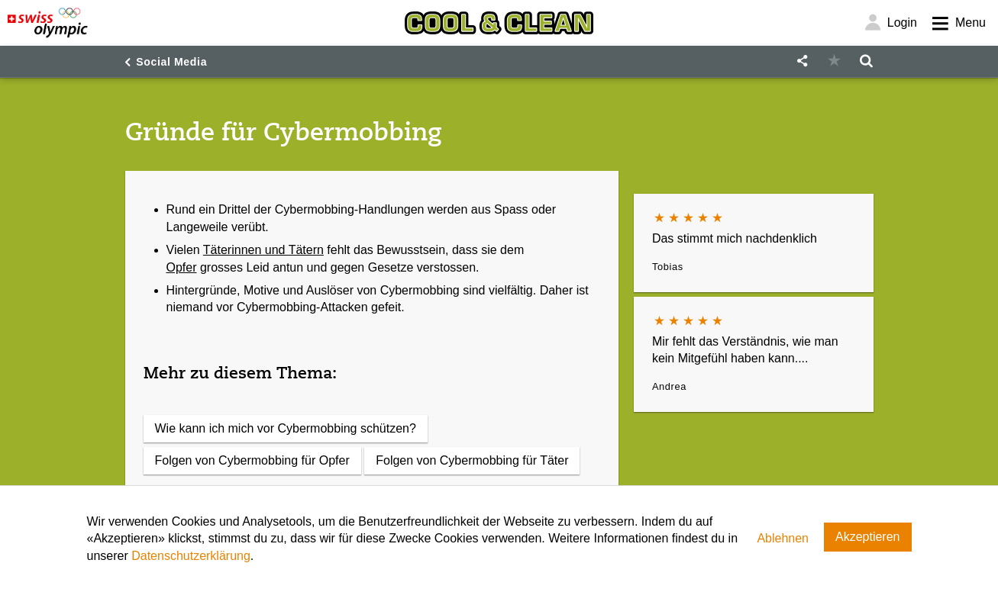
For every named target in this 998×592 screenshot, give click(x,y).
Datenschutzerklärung (190, 555)
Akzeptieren (867, 536)
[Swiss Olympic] (48, 23)
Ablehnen (783, 538)
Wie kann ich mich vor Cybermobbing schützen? (285, 428)
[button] (802, 61)
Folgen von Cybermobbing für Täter (472, 460)
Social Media (171, 62)
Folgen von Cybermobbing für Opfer (252, 460)
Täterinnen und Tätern (263, 249)
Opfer (181, 267)
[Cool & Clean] (499, 23)
